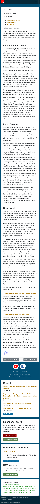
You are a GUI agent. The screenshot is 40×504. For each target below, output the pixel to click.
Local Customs (11, 22)
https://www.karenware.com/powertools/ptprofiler (20, 293)
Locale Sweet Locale (13, 20)
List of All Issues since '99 (11, 461)
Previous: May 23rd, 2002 (11, 359)
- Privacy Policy (5, 502)
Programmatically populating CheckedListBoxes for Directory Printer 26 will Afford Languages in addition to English (20, 396)
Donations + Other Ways (10, 439)
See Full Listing (8, 414)
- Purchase (12, 502)
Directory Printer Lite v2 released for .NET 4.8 (17, 408)
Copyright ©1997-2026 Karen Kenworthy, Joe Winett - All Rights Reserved (15, 498)
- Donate (17, 502)
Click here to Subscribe (10, 474)
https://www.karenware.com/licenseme (17, 314)
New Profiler (11, 24)
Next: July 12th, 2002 (30, 359)
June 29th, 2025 (9, 451)
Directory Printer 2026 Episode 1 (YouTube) (17, 403)
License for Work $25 (10, 435)
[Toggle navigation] (36, 2)
